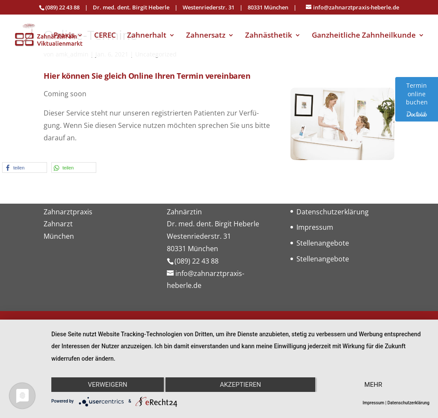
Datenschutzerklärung (332, 211)
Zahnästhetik (268, 36)
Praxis (63, 36)
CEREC (105, 36)
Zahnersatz (205, 36)
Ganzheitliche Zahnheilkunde (364, 36)
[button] (24, 167)
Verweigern (107, 384)
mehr (373, 384)
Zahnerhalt (146, 36)
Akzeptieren (240, 384)
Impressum (314, 227)
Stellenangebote (322, 243)
